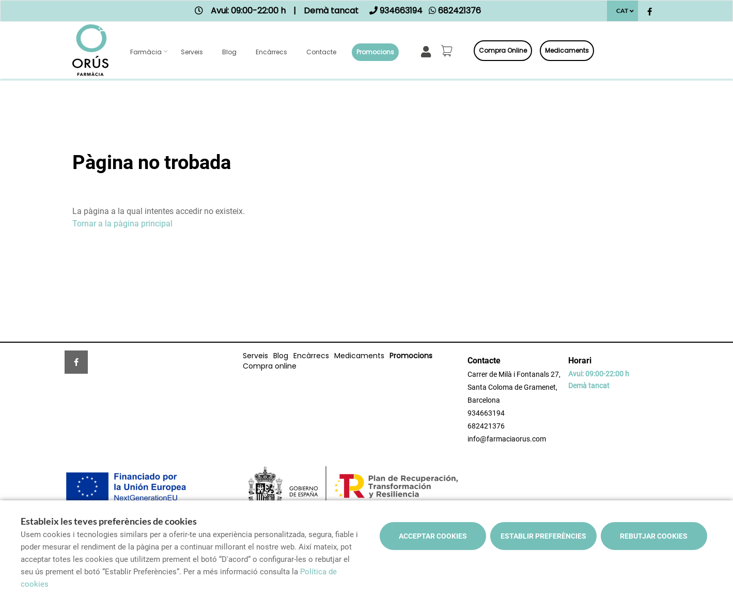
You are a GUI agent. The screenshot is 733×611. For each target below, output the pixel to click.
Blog (229, 52)
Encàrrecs (271, 52)
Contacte (321, 52)
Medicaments (567, 50)
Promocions (375, 52)
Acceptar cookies (433, 536)
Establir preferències (543, 536)
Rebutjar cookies (654, 536)
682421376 (486, 426)
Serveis (192, 52)
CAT (622, 10)
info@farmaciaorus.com (506, 439)
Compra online (503, 50)
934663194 (486, 413)
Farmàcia (146, 52)
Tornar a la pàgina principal (122, 223)
